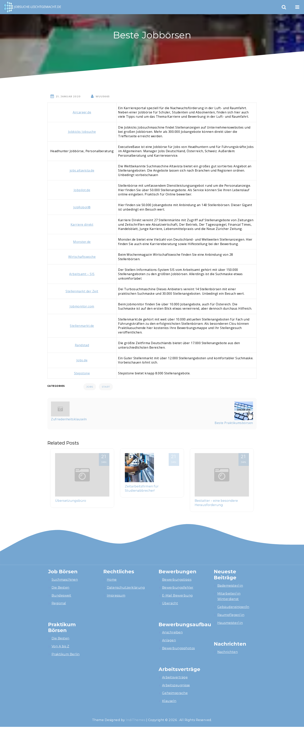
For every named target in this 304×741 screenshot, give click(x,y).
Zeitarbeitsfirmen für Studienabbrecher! (142, 488)
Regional (59, 603)
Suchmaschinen (65, 579)
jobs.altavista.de (82, 170)
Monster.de (82, 242)
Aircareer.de (82, 112)
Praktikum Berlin (66, 654)
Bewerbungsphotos (178, 648)
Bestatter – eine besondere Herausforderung (216, 503)
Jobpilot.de (82, 190)
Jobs (89, 386)
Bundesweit (61, 595)
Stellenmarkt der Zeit (82, 291)
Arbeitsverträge (175, 677)
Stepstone (82, 373)
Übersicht (170, 603)
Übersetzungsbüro (70, 501)
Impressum (116, 595)
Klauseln (169, 701)
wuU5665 (103, 96)
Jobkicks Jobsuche (82, 132)
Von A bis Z (60, 646)
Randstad (82, 345)
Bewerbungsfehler (177, 587)
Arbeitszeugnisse (176, 685)
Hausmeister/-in (230, 623)
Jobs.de (81, 360)
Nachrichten (227, 652)
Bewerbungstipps (176, 579)
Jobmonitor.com (82, 306)
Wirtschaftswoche (82, 257)
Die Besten (60, 587)
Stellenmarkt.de (82, 326)
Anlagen (169, 640)
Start (106, 386)
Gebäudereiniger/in (233, 607)
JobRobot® (82, 207)
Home (112, 579)
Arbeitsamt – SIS (82, 274)
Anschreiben (172, 632)
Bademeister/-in (230, 585)
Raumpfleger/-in (230, 615)
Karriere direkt (82, 224)
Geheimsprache (175, 693)
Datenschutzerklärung (126, 587)
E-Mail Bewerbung (177, 595)
